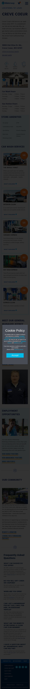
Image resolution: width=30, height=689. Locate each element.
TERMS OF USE (18, 342)
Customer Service (18, 349)
